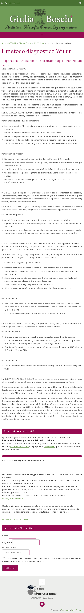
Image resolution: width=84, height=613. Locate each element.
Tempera (65, 610)
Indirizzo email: (9, 547)
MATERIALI (11, 43)
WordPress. (76, 610)
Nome (5, 535)
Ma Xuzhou (39, 43)
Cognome (7, 542)
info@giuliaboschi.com (10, 3)
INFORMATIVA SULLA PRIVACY (16, 519)
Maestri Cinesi (25, 43)
